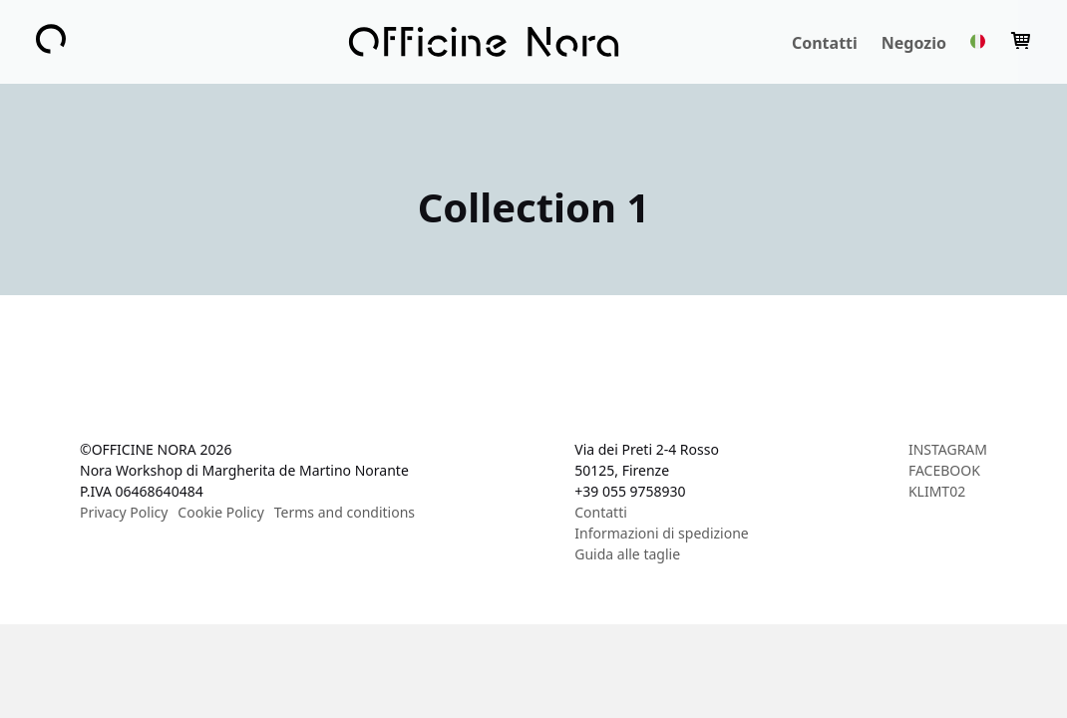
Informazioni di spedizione (661, 533)
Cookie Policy (220, 512)
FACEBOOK (944, 470)
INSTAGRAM (947, 449)
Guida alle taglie (627, 553)
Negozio (914, 43)
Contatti (825, 43)
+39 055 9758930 (629, 491)
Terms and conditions (344, 512)
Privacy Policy (124, 512)
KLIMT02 (936, 491)
